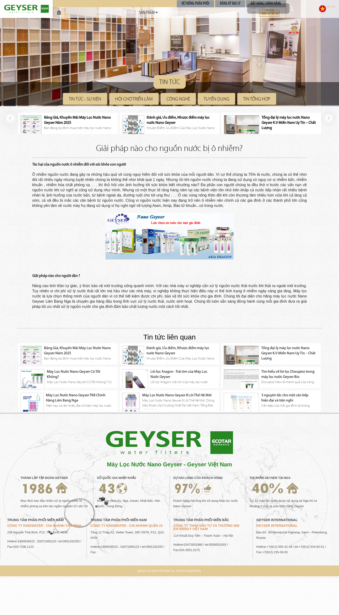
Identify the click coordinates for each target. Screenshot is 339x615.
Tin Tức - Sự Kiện (85, 99)
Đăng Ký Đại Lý (231, 3)
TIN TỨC (163, 12)
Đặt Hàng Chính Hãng (266, 3)
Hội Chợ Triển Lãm (134, 99)
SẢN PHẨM (139, 12)
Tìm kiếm (295, 8)
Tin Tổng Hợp (256, 99)
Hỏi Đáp (184, 12)
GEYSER (116, 12)
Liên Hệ (204, 12)
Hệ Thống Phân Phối (198, 3)
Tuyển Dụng (216, 99)
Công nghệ (178, 99)
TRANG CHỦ (59, 12)
